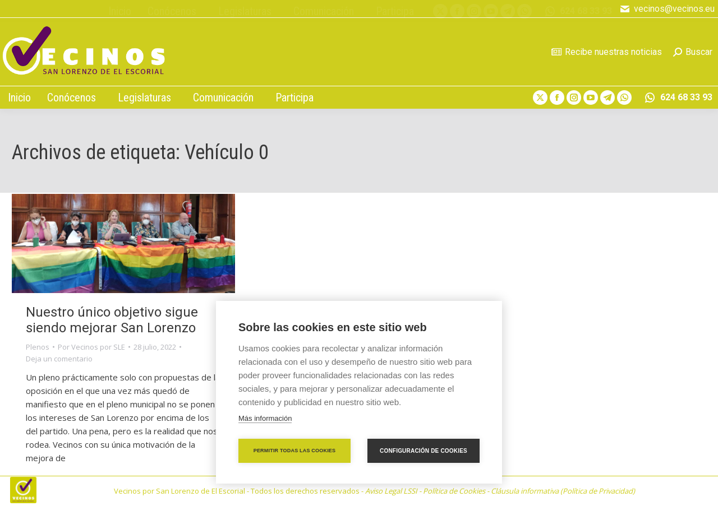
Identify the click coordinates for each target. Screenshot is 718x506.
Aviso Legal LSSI (391, 491)
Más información (265, 418)
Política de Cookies (454, 491)
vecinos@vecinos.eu (667, 9)
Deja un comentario (59, 359)
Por (91, 347)
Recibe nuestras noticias (606, 52)
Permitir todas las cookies (295, 450)
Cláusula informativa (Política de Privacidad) (563, 491)
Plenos (37, 347)
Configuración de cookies (423, 451)
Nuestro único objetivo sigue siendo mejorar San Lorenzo (112, 320)
